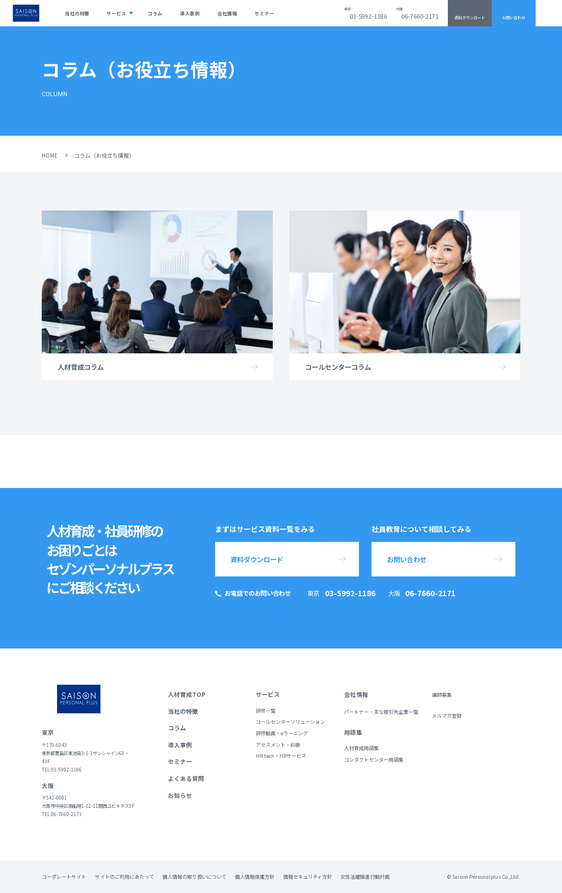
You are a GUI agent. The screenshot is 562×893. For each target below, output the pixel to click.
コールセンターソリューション (290, 721)
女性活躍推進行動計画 (365, 876)
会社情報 (227, 13)
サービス (116, 13)
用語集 (353, 732)
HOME (50, 155)
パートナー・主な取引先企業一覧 (381, 711)
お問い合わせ (513, 17)
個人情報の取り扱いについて (194, 876)
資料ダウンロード (469, 17)
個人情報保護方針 (254, 876)
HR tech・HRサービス (281, 755)
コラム (155, 13)
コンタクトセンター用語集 (373, 759)
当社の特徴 (77, 13)
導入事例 (190, 13)
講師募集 (442, 694)
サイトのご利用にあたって (124, 876)
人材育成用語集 (361, 748)
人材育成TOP (186, 694)
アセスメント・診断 (278, 744)
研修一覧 (266, 710)
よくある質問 (186, 778)
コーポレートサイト (64, 876)
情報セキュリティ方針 (307, 876)
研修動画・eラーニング (282, 733)
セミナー (264, 13)
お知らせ (180, 795)
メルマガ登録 (447, 715)
